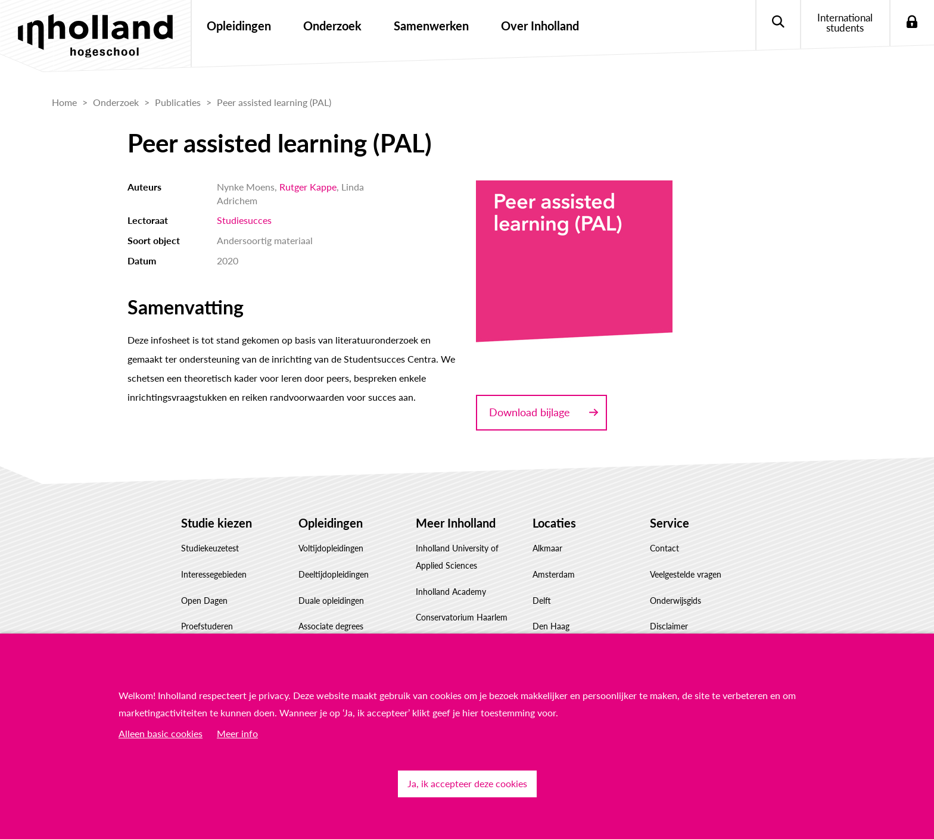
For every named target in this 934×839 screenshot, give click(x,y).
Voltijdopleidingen (330, 548)
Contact (664, 548)
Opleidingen (330, 523)
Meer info (237, 733)
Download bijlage (529, 412)
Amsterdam (554, 574)
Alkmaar (547, 548)
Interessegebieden (214, 574)
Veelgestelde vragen (685, 574)
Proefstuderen (207, 626)
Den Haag (551, 626)
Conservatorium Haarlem (462, 617)
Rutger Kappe (308, 186)
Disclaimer (669, 626)
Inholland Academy (451, 592)
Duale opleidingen (331, 600)
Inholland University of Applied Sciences (457, 556)
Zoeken (777, 22)
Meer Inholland (456, 523)
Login (911, 22)
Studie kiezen (216, 523)
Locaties (554, 523)
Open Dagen (204, 600)
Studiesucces (244, 220)
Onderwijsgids (675, 600)
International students (845, 23)
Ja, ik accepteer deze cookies (467, 783)
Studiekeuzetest (210, 548)
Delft (542, 600)
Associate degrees (330, 626)
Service (669, 523)
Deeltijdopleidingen (333, 574)
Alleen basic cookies (161, 733)
